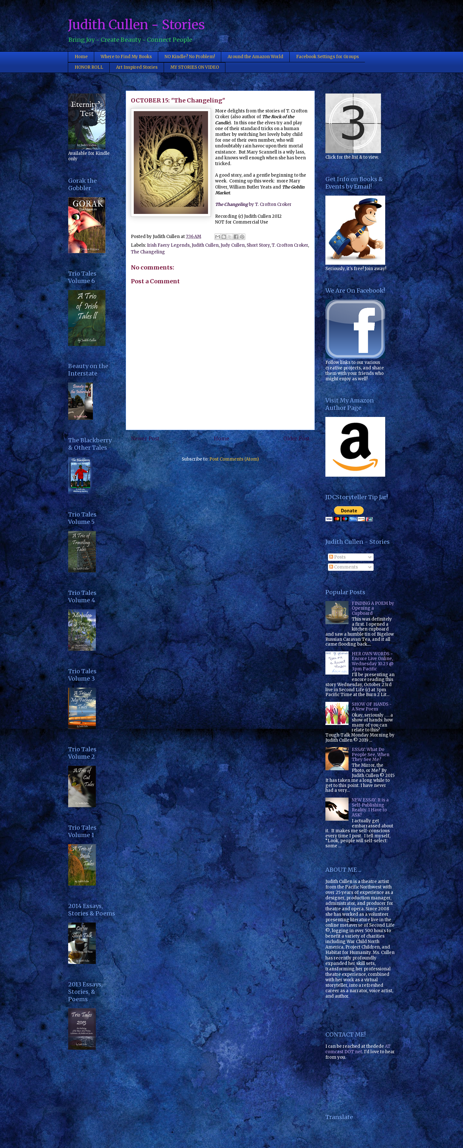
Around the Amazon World (255, 56)
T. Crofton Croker (290, 245)
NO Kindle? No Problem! (190, 56)
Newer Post (145, 439)
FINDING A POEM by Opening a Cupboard (373, 608)
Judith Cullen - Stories (136, 25)
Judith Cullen (205, 245)
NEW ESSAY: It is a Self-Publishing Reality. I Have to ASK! (370, 807)
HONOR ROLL (89, 67)
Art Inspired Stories (137, 67)
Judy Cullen (233, 245)
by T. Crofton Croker (253, 204)
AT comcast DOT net (358, 1049)
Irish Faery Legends (168, 245)
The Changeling (148, 252)
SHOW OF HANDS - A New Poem (372, 707)
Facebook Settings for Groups (327, 56)
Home (81, 56)
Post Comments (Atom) (234, 459)
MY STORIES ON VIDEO (194, 67)
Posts (337, 557)
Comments (343, 567)
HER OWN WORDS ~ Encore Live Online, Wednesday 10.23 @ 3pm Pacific (373, 661)
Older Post (296, 439)
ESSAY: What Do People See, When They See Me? (370, 754)
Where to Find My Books (126, 56)
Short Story (258, 245)
